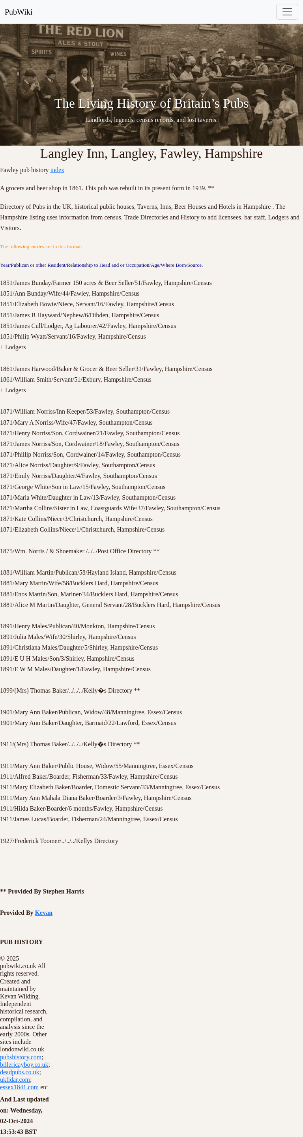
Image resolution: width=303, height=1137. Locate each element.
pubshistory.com (20, 1057)
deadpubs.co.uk (19, 1072)
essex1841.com (19, 1087)
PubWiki (18, 11)
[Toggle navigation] (287, 12)
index (57, 170)
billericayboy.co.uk (24, 1064)
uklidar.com (15, 1079)
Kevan (43, 912)
